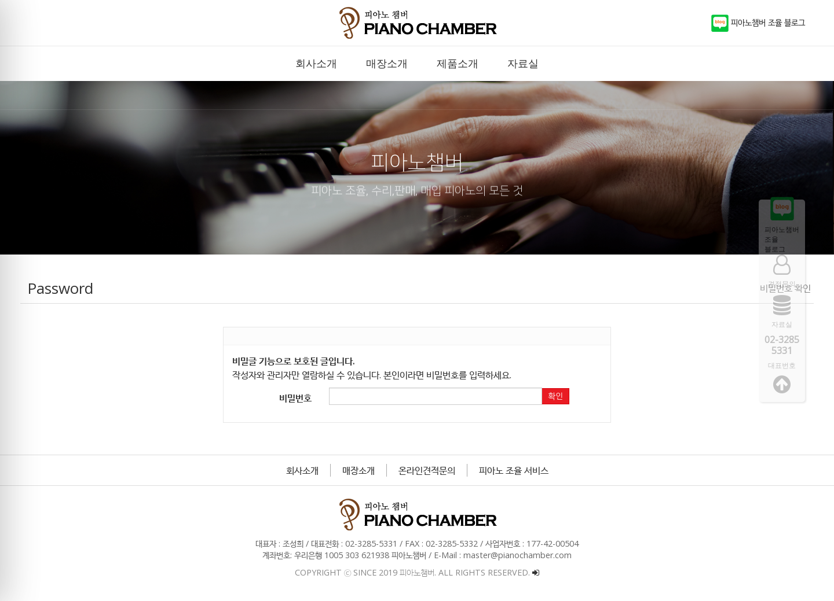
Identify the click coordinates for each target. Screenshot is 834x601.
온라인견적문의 (426, 470)
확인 (555, 396)
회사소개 (302, 470)
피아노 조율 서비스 (513, 470)
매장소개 (358, 470)
